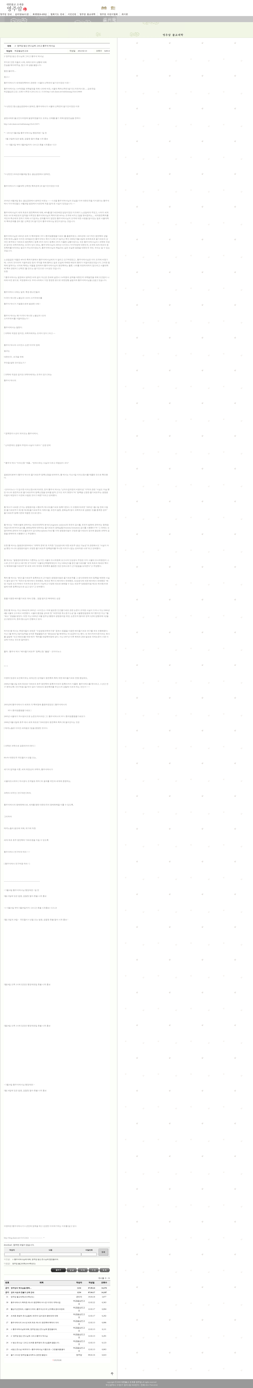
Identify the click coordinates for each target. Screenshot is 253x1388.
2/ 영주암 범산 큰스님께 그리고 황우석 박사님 (29, 1336)
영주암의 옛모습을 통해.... (21, 1288)
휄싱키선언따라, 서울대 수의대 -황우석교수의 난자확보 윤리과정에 (38, 1309)
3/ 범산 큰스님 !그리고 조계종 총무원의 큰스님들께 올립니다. (35, 1343)
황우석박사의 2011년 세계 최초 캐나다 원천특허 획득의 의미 (35, 1323)
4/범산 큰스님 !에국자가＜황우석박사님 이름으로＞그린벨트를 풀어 (38, 1349)
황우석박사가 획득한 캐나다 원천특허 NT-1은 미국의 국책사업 (36, 1302)
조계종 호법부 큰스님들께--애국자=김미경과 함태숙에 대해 (34, 1316)
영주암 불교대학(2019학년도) (23, 1264)
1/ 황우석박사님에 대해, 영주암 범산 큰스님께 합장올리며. (35, 1259)
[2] (55, 1360)
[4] (60, 1360)
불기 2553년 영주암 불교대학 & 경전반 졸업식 (29, 1355)
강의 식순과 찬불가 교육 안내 (22, 1292)
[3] (58, 1360)
